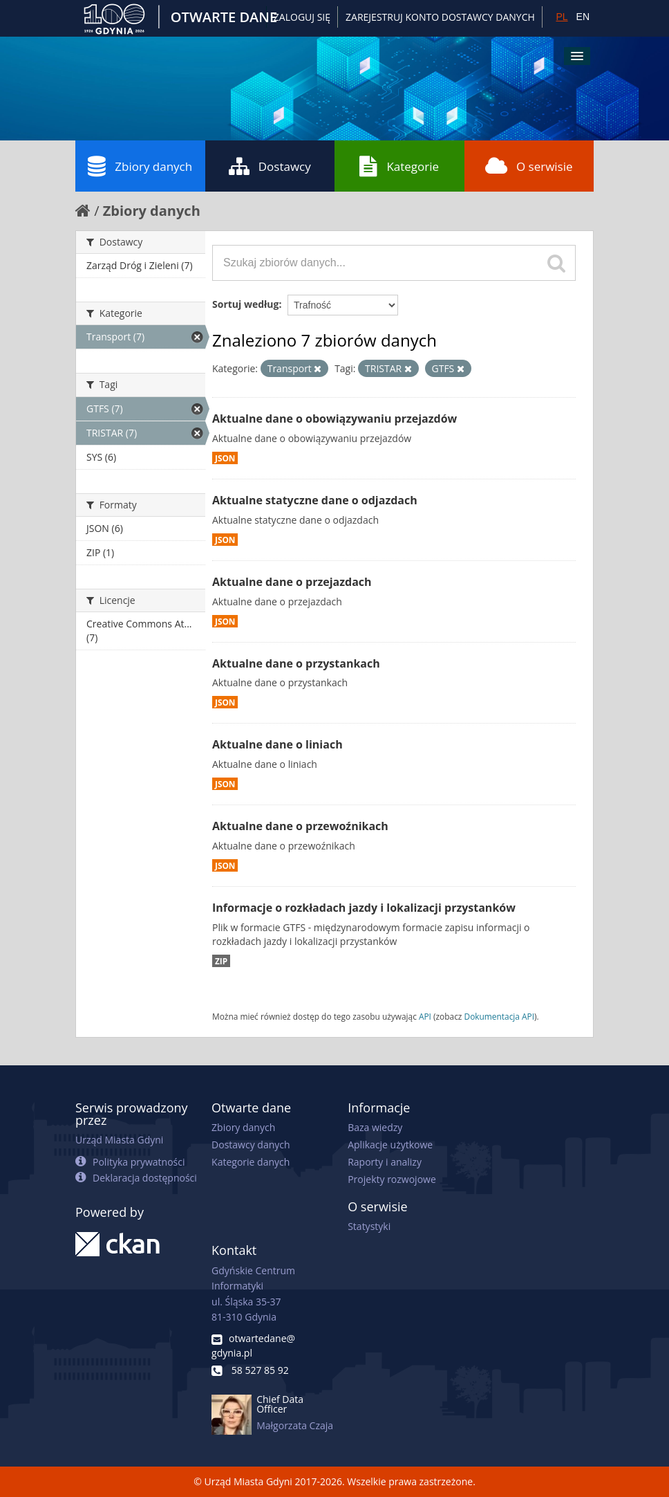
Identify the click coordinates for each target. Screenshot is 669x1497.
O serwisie (529, 166)
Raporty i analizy (385, 1161)
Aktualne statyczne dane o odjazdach (314, 500)
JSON (225, 457)
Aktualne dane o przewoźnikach (300, 826)
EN (583, 16)
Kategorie (399, 166)
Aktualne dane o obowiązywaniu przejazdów (334, 418)
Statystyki (369, 1226)
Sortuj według (245, 304)
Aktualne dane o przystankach (296, 663)
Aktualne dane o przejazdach (292, 581)
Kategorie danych (250, 1161)
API (425, 1016)
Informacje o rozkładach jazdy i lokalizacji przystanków (364, 907)
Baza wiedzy (375, 1127)
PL (561, 16)
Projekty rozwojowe (392, 1179)
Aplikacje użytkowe (390, 1144)
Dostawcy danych (250, 1144)
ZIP (221, 960)
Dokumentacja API (499, 1016)
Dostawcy (270, 166)
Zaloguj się (302, 17)
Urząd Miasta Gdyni (119, 1139)
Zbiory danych (140, 166)
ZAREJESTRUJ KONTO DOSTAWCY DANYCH (440, 17)
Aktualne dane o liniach (277, 744)
